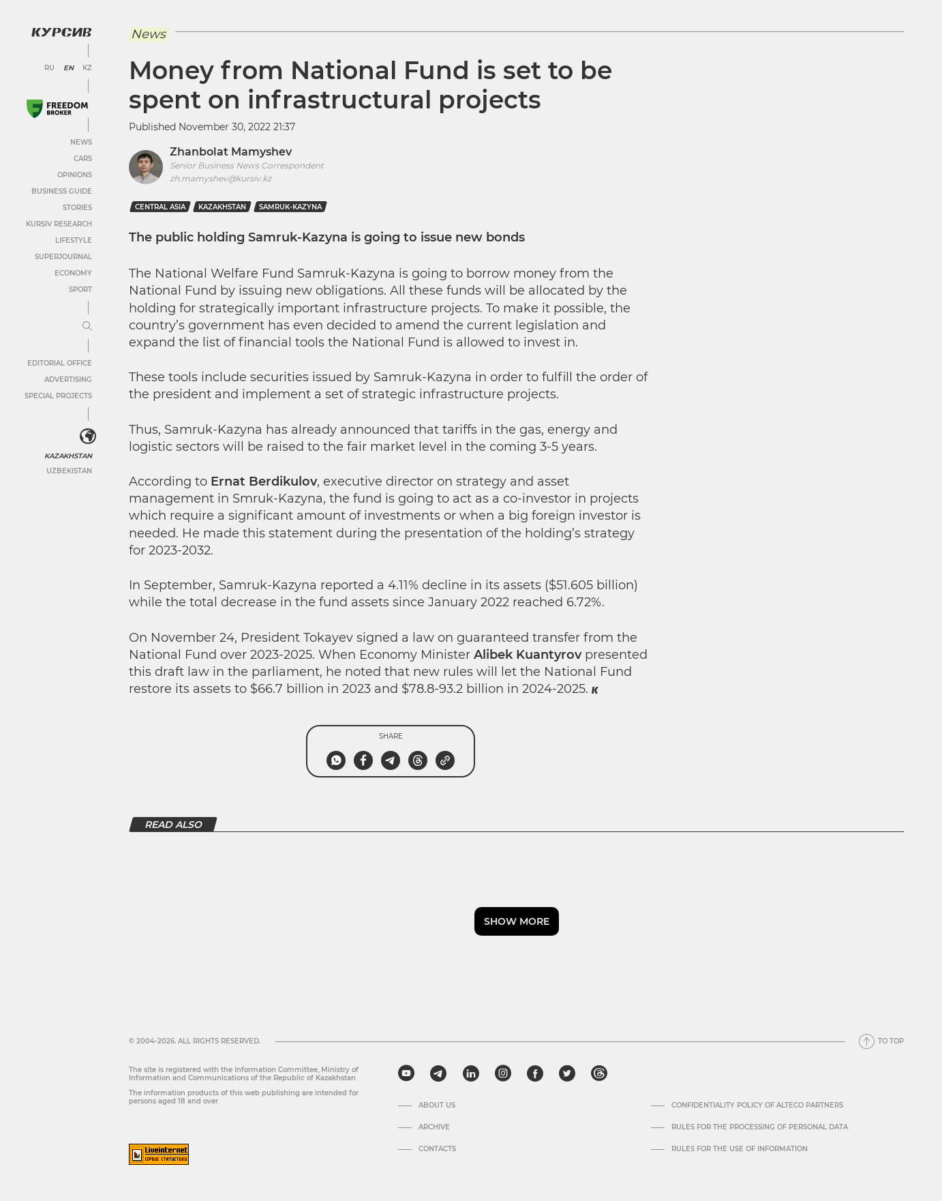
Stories (77, 207)
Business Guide (61, 191)
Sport (80, 289)
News (81, 142)
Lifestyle (73, 240)
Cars (83, 158)
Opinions (74, 174)
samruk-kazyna (290, 207)
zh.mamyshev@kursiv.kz (220, 178)
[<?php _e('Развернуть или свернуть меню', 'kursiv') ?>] (88, 436)
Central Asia (160, 207)
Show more (516, 921)
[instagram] (503, 1073)
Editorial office (59, 363)
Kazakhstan (68, 455)
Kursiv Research (59, 224)
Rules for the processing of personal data (759, 1127)
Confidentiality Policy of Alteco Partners (757, 1105)
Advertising (68, 379)
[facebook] (535, 1073)
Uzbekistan (69, 470)
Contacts (437, 1149)
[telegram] (438, 1073)
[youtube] (406, 1073)
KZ (87, 68)
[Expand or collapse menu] (87, 326)
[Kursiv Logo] (61, 32)
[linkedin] (470, 1073)
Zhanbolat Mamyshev (231, 151)
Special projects (58, 395)
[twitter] (567, 1073)
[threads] (599, 1073)
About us (437, 1105)
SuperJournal (63, 256)
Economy (73, 273)
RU (49, 68)
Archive (434, 1127)
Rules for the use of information (739, 1149)
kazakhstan (222, 207)
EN (68, 68)
